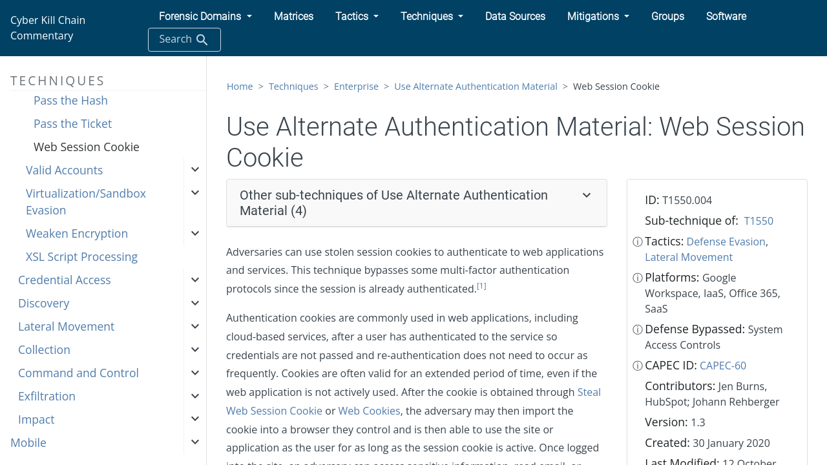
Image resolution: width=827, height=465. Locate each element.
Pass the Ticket (73, 123)
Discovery (43, 303)
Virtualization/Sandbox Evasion (86, 201)
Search (184, 40)
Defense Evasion (726, 241)
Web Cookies (370, 411)
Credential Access (64, 279)
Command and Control (78, 372)
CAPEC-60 (723, 365)
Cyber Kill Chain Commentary (47, 28)
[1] (482, 285)
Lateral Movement (66, 326)
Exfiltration (47, 396)
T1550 (758, 221)
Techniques (294, 86)
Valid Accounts (64, 170)
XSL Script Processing (82, 256)
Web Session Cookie (87, 146)
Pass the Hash (71, 100)
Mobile (28, 442)
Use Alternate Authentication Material (475, 86)
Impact (36, 419)
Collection (44, 349)
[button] (205, 16)
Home (240, 86)
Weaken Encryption (77, 233)
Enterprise (356, 86)
